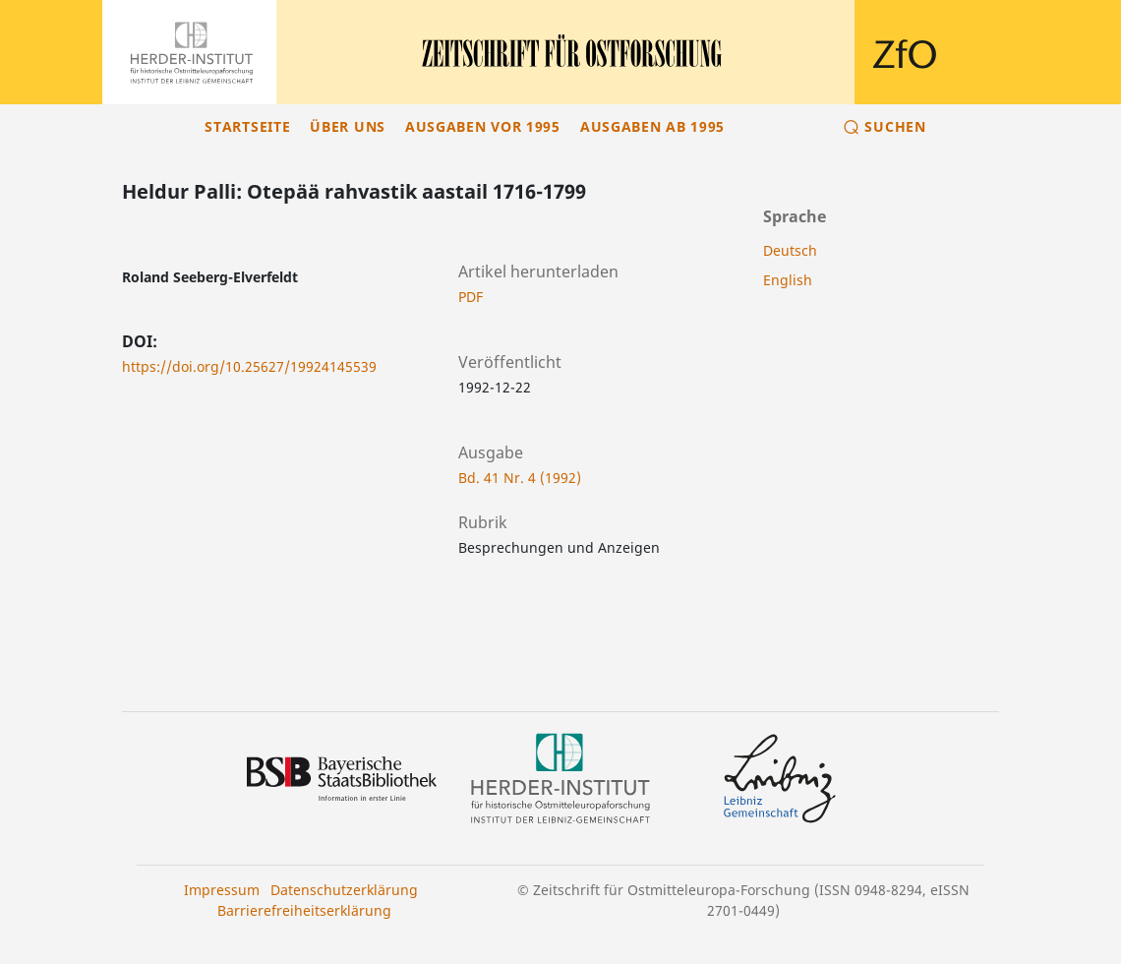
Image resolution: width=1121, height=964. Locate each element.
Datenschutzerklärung (344, 889)
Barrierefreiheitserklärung (304, 910)
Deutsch (790, 250)
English (787, 280)
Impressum (222, 889)
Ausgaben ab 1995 (652, 126)
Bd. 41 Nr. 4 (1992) (519, 477)
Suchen (894, 126)
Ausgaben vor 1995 (482, 126)
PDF (470, 296)
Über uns (347, 126)
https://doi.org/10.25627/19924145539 (249, 366)
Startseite (247, 126)
